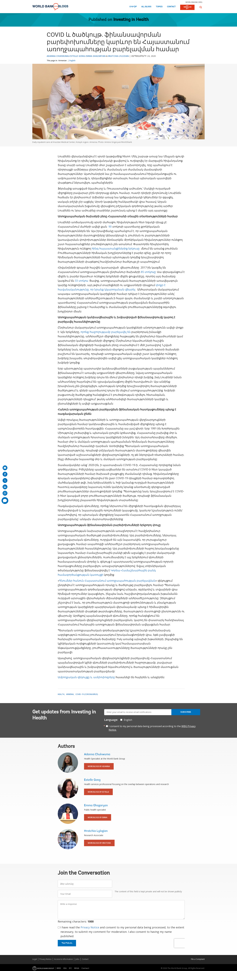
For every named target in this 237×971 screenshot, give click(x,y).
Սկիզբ (133, 7)
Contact (171, 7)
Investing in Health (131, 20)
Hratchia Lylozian (118, 56)
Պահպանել (67, 943)
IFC (70, 968)
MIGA (76, 968)
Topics (159, 7)
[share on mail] (5, 467)
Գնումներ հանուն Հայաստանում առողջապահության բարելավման (107, 580)
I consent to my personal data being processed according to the (152, 728)
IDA (65, 968)
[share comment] (5, 500)
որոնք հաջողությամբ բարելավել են (106, 332)
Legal (34, 959)
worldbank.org (193, 2)
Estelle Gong (77, 56)
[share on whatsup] (5, 493)
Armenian (62, 60)
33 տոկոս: (82, 280)
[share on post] (5, 480)
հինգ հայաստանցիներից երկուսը (116, 248)
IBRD (59, 968)
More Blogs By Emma (97, 817)
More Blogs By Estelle (98, 792)
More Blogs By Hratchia (99, 843)
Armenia (70, 694)
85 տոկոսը (148, 272)
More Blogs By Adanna (99, 766)
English (72, 60)
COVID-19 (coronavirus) (86, 694)
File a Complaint (198, 959)
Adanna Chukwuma (58, 56)
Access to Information (63, 959)
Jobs (77, 959)
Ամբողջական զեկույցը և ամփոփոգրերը (86, 677)
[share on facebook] (5, 474)
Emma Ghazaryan (96, 56)
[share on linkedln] (5, 486)
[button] (201, 7)
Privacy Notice (90, 927)
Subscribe (185, 712)
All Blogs (146, 7)
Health (61, 694)
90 (110, 226)
